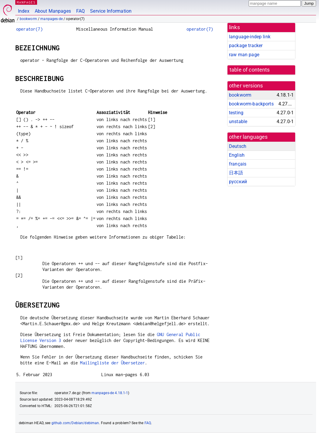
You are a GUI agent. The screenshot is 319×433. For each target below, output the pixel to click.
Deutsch (237, 146)
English (237, 155)
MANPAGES (26, 2)
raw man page (244, 54)
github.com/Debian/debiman (75, 423)
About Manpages (53, 11)
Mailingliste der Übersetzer (112, 362)
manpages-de (51, 19)
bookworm (28, 19)
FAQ (80, 11)
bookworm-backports (251, 104)
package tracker (245, 45)
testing (236, 112)
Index (23, 11)
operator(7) (29, 29)
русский (238, 181)
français (237, 164)
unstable (238, 121)
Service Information (111, 11)
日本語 (236, 173)
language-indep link (249, 36)
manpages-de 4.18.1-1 (110, 393)
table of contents (250, 70)
